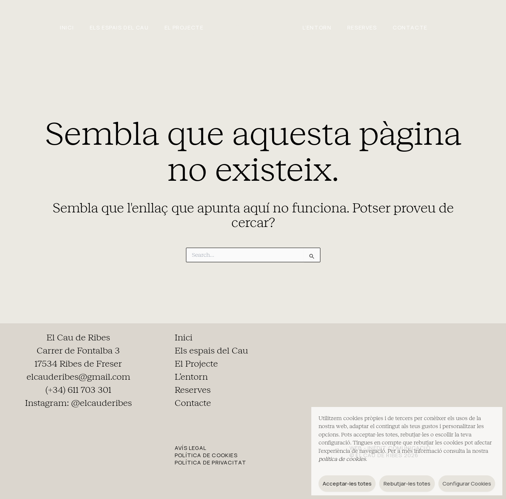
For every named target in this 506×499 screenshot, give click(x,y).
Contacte (425, 27)
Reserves (371, 27)
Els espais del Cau (110, 27)
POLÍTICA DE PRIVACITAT (210, 462)
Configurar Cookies (466, 483)
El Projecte (181, 27)
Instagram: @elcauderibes (78, 403)
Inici (52, 27)
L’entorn (320, 27)
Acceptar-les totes (347, 483)
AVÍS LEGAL (190, 448)
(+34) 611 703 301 (78, 390)
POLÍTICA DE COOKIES (206, 455)
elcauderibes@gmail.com (78, 377)
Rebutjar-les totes (407, 483)
